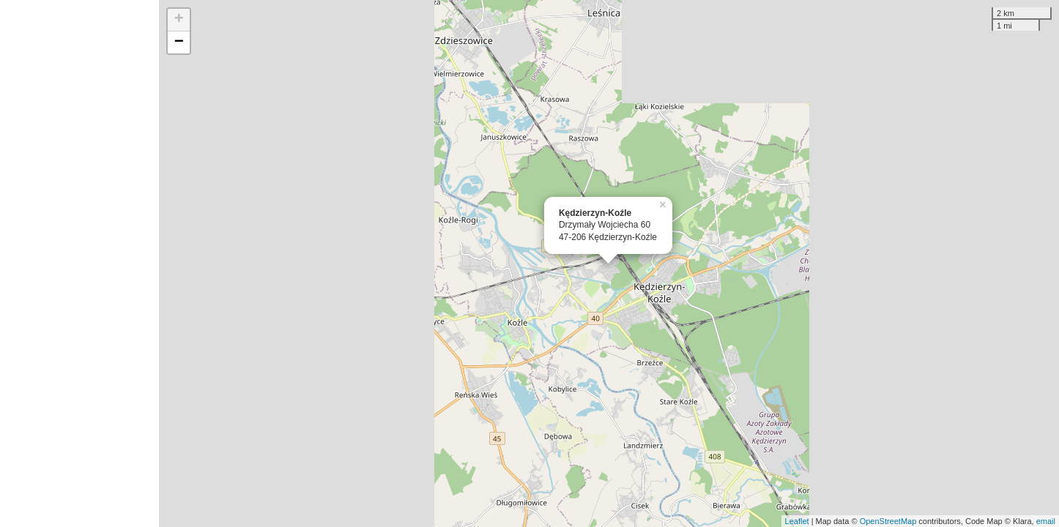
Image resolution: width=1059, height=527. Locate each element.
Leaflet (797, 521)
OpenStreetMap (888, 521)
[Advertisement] (79, 263)
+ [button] (179, 20)
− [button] (179, 42)
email (1045, 521)
